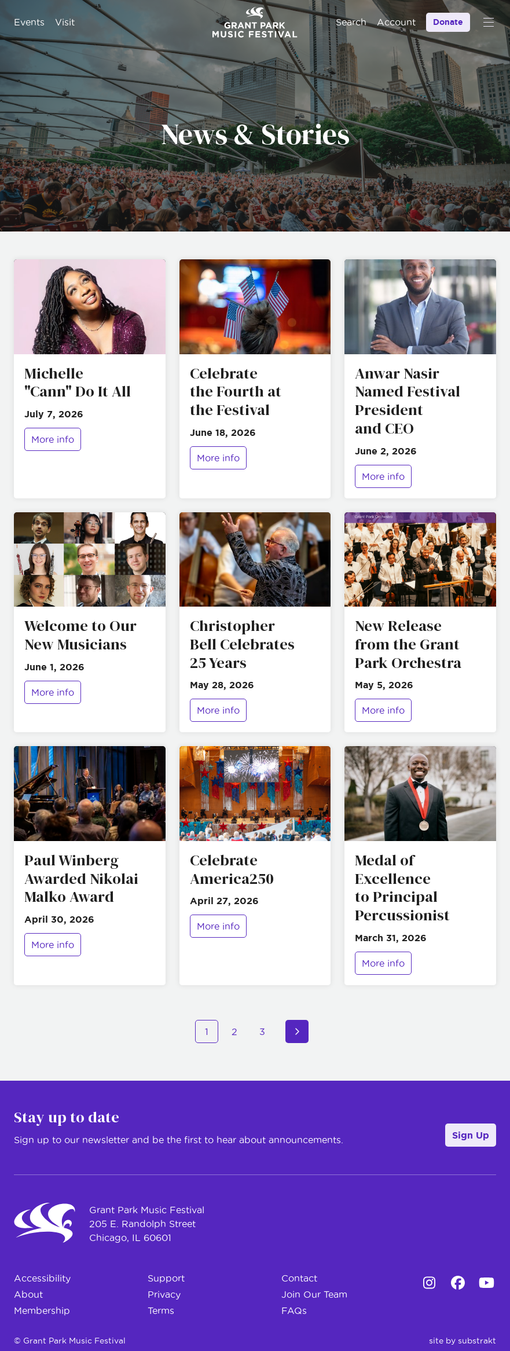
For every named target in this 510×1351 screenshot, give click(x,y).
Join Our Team (314, 1294)
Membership (42, 1310)
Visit (65, 22)
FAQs (294, 1310)
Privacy (164, 1294)
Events (29, 22)
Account (396, 22)
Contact (299, 1278)
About (28, 1294)
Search (351, 22)
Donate (448, 22)
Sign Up (470, 1135)
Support (166, 1278)
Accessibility (42, 1278)
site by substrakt (462, 1340)
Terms (161, 1310)
